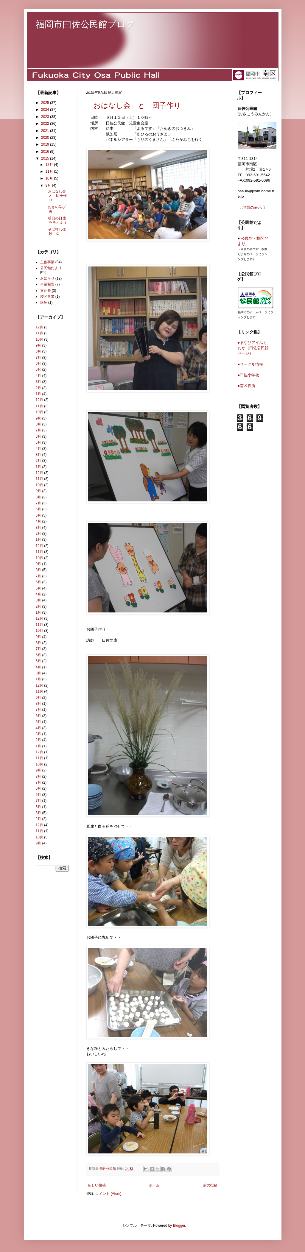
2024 (45, 109)
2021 (45, 131)
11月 (49, 171)
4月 (38, 376)
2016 (45, 151)
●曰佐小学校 (248, 375)
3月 (38, 382)
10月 (49, 178)
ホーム (154, 1185)
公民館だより (51, 268)
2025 (45, 103)
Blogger (179, 1225)
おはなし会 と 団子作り (133, 105)
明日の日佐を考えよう (55, 220)
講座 (43, 302)
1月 (38, 394)
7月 (38, 358)
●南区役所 (247, 385)
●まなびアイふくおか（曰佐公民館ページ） (253, 348)
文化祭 (45, 291)
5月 (38, 369)
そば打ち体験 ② (55, 231)
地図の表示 (252, 207)
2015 (45, 158)
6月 (38, 363)
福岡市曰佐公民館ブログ (85, 24)
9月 (48, 185)
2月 (38, 388)
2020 (45, 137)
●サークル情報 (250, 364)
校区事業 (47, 296)
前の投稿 (210, 1185)
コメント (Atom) (108, 1194)
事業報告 (47, 284)
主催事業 (47, 262)
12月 (49, 165)
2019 (45, 144)
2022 (45, 123)
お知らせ (47, 278)
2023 (45, 117)
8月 (38, 351)
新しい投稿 (97, 1185)
